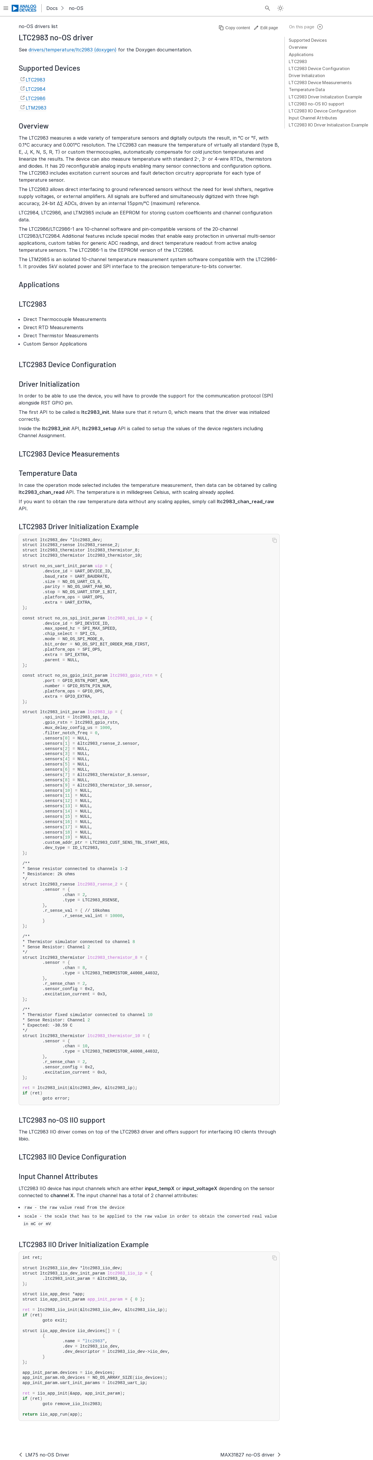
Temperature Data (307, 89)
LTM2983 (36, 108)
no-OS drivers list (38, 26)
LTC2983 (298, 61)
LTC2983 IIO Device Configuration (322, 110)
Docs (52, 8)
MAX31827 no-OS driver (247, 1455)
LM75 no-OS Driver (47, 1455)
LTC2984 (35, 89)
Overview (298, 47)
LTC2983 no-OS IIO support (316, 103)
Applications (301, 54)
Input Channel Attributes (313, 117)
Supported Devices (308, 40)
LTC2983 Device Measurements (320, 82)
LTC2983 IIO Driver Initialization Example (328, 124)
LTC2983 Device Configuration (319, 68)
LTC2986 (35, 98)
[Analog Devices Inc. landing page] (24, 8)
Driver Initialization (307, 75)
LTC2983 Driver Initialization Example (325, 96)
